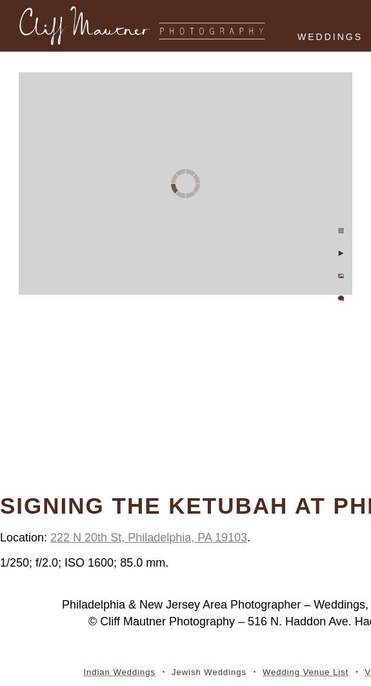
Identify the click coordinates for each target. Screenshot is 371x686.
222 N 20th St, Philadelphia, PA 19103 (148, 537)
